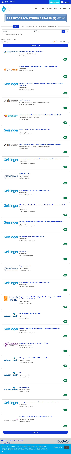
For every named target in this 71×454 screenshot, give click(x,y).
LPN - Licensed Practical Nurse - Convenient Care (34, 129)
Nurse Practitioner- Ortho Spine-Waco (31, 51)
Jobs (42, 9)
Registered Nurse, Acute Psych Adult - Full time (33, 343)
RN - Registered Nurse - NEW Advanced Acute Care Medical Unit (38, 402)
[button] (67, 31)
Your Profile (52, 9)
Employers (65, 2)
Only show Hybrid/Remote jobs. (13, 34)
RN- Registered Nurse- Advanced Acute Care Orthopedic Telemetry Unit (41, 159)
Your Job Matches (41, 26)
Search (15, 26)
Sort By (4, 41)
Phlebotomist (23, 251)
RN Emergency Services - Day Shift (29, 313)
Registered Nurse (24, 173)
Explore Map (30, 26)
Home (35, 9)
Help (4, 440)
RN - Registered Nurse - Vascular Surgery (31, 236)
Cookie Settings (58, 447)
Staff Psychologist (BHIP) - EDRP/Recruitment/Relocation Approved (40, 144)
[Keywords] (17, 31)
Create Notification (62, 41)
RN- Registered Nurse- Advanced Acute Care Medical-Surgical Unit (39, 328)
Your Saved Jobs (52, 26)
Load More (35, 432)
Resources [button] (64, 9)
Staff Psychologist (25, 100)
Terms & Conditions (16, 440)
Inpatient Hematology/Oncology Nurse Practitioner (35, 417)
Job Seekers (54, 2)
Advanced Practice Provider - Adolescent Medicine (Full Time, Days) (40, 115)
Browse (22, 26)
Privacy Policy (6, 443)
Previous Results (35, 45)
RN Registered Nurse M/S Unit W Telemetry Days (34, 358)
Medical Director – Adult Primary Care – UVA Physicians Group (38, 66)
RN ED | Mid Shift (24, 387)
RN (20, 372)
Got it (66, 447)
